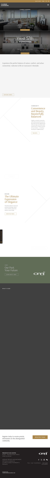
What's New (38, 1)
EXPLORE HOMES (8, 94)
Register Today (40, 437)
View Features (10, 213)
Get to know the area (39, 248)
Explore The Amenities (11, 176)
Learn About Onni (11, 274)
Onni (43, 1)
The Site (35, 133)
